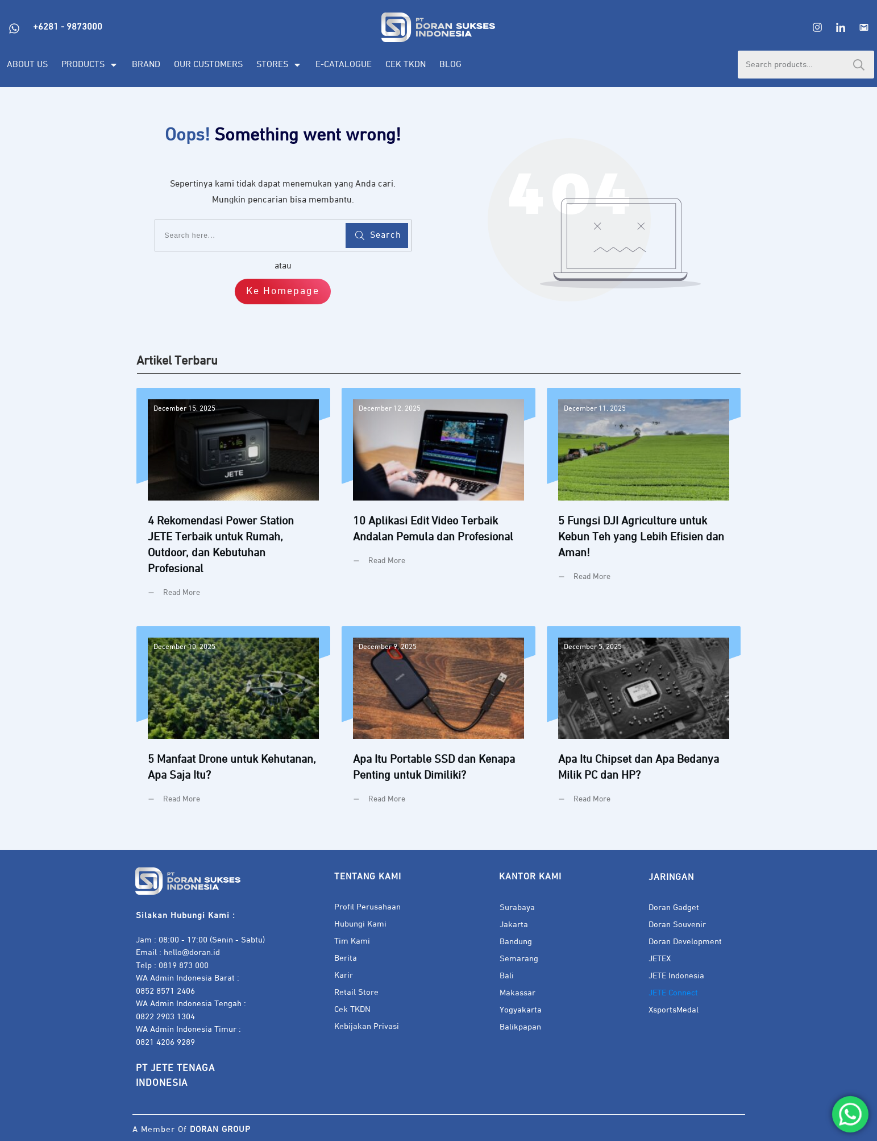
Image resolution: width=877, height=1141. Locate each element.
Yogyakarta (521, 1010)
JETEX (660, 958)
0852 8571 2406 (165, 991)
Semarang (519, 958)
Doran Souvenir (677, 924)
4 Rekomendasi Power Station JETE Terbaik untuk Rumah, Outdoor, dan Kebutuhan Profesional (233, 501)
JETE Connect (673, 993)
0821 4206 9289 (165, 1042)
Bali (507, 975)
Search (858, 64)
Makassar (517, 993)
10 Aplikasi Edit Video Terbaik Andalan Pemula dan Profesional (438, 501)
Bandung (516, 941)
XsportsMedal (674, 1010)
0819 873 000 (184, 965)
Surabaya (517, 907)
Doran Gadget (674, 907)
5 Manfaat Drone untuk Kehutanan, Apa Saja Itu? (233, 723)
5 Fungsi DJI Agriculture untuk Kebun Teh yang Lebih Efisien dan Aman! (644, 501)
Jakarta (514, 924)
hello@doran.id (192, 952)
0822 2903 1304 (165, 1016)
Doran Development (685, 941)
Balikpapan (520, 1027)
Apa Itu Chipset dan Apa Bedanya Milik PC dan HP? (644, 723)
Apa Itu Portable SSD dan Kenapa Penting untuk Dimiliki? (438, 723)
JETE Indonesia (676, 975)
